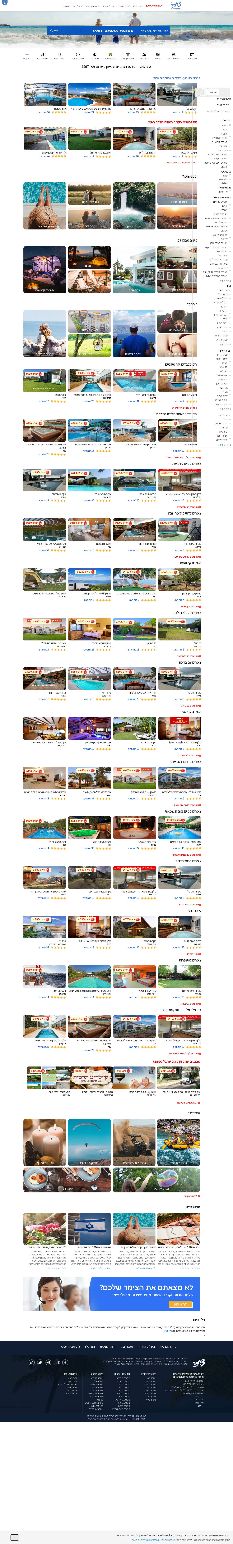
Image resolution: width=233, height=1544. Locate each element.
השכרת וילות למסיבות (67, 1384)
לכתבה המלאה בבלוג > (56, 1268)
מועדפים (66, 6)
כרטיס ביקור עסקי (70, 1347)
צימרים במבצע (97, 1378)
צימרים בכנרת (150, 1393)
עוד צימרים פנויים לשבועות (187, 507)
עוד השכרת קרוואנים (190, 606)
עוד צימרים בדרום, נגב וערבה (186, 805)
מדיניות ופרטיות (168, 1347)
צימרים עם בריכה (96, 1409)
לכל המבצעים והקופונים (187, 1102)
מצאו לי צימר (77, 6)
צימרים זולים (98, 1381)
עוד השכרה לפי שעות (190, 755)
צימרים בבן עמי (123, 1393)
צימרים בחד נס (123, 1381)
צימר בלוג (90, 1347)
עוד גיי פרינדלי (192, 954)
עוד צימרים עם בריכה (190, 705)
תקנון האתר (126, 1347)
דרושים (200, 1405)
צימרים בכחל (124, 1387)
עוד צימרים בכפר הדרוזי (189, 904)
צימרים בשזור (124, 1384)
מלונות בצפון (71, 1393)
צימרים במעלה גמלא (121, 1409)
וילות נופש (72, 1378)
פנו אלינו (167, 1331)
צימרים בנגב (151, 1387)
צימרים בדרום (150, 1384)
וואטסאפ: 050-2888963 (193, 1384)
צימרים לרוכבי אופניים (94, 1402)
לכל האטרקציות (190, 1196)
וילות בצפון (72, 1381)
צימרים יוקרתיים (96, 1384)
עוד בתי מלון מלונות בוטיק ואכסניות (184, 1053)
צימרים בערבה (150, 1390)
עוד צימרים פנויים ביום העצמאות (185, 854)
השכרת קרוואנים (92, 6)
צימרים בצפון (138, 6)
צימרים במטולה (123, 1390)
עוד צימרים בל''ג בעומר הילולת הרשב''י (182, 457)
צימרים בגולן (151, 1396)
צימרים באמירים (123, 1378)
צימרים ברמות (124, 1402)
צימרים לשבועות (154, 6)
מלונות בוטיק (71, 1390)
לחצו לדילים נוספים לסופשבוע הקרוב (181, 162)
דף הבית (200, 1396)
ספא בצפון (72, 1387)
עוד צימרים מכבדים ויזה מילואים (185, 407)
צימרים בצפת (124, 1396)
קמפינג (100, 1399)
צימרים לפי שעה (96, 1396)
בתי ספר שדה (97, 1405)
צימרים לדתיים (97, 1387)
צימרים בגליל (150, 1399)
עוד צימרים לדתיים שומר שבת (186, 556)
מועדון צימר (199, 1402)
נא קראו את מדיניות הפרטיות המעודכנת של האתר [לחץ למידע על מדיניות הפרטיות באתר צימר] (153, 1539)
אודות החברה (198, 1399)
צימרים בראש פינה (122, 1399)
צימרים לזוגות (124, 6)
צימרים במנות (124, 1405)
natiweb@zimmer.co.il (193, 1393)
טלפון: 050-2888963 (194, 1381)
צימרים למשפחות (109, 6)
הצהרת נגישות (107, 1347)
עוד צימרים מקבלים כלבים (188, 656)
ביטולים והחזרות (146, 1347)
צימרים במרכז (150, 1381)
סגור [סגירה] (14, 1537)
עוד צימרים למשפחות (190, 1003)
